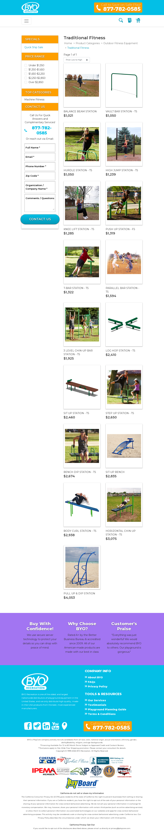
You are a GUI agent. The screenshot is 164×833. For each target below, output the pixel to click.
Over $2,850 (36, 82)
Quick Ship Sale (33, 47)
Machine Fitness (34, 99)
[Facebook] (28, 728)
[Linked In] (46, 728)
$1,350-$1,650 (37, 69)
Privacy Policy (44, 818)
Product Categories (88, 43)
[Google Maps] (64, 728)
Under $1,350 (36, 65)
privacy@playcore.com (120, 828)
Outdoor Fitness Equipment (120, 43)
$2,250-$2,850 (37, 78)
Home (68, 43)
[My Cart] (138, 21)
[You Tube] (56, 728)
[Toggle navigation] (26, 21)
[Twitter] (37, 728)
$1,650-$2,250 (37, 73)
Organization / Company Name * (40, 187)
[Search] (121, 21)
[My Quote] (130, 21)
